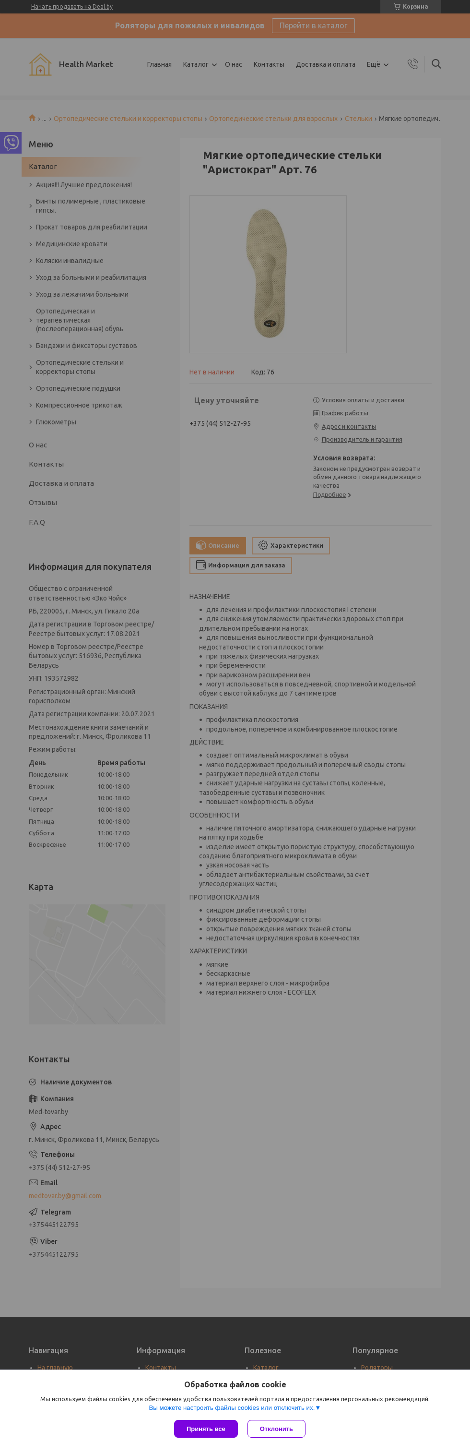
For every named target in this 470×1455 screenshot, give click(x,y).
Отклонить (276, 1428)
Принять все (206, 1428)
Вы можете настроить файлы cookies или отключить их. (232, 1407)
